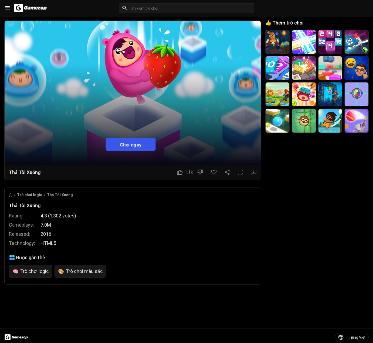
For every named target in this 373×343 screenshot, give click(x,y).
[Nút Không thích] (200, 172)
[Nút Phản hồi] (253, 172)
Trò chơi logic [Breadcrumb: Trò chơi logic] (29, 195)
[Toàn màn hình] (240, 172)
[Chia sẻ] (227, 172)
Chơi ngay (130, 144)
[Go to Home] (10, 195)
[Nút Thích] (185, 172)
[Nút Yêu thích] (213, 172)
